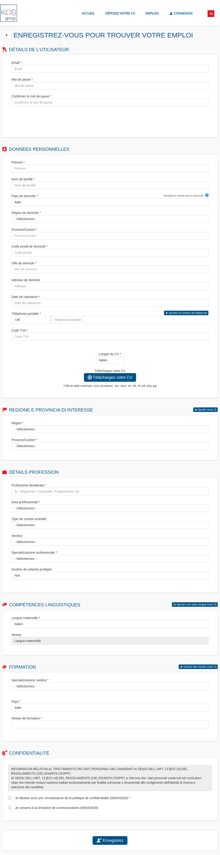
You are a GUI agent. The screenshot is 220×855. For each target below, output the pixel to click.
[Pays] (110, 707)
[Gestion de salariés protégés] (110, 575)
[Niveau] (110, 641)
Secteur (17, 536)
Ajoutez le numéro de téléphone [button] (186, 313)
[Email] (110, 69)
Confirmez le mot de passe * (31, 96)
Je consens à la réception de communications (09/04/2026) (55, 808)
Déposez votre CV (120, 13)
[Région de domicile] (110, 219)
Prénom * (18, 162)
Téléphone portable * (26, 313)
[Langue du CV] (110, 360)
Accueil (88, 13)
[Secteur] (110, 542)
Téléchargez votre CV (110, 371)
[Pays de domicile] (110, 202)
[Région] (110, 429)
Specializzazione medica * (30, 680)
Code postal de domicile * (30, 246)
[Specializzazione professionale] (110, 559)
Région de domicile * (26, 213)
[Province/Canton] (110, 446)
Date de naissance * (26, 297)
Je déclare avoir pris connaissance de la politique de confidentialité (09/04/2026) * (71, 798)
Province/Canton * (24, 229)
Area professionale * (26, 502)
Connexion (181, 13)
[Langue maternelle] (110, 624)
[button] (6, 35)
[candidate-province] (110, 235)
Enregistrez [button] (109, 840)
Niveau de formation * (27, 718)
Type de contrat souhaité (29, 519)
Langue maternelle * (26, 618)
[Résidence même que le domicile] (206, 195)
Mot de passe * (22, 79)
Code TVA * (20, 330)
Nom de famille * (23, 179)
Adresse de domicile (26, 280)
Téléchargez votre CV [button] (110, 377)
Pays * (16, 701)
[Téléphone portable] (31, 320)
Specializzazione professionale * (34, 552)
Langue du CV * (110, 354)
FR (211, 13)
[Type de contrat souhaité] (110, 525)
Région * (18, 423)
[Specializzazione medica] (110, 686)
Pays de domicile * (25, 196)
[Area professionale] (110, 508)
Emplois (152, 13)
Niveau (17, 635)
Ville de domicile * (24, 263)
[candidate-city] (110, 269)
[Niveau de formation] (110, 724)
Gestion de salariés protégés (32, 569)
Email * (17, 62)
